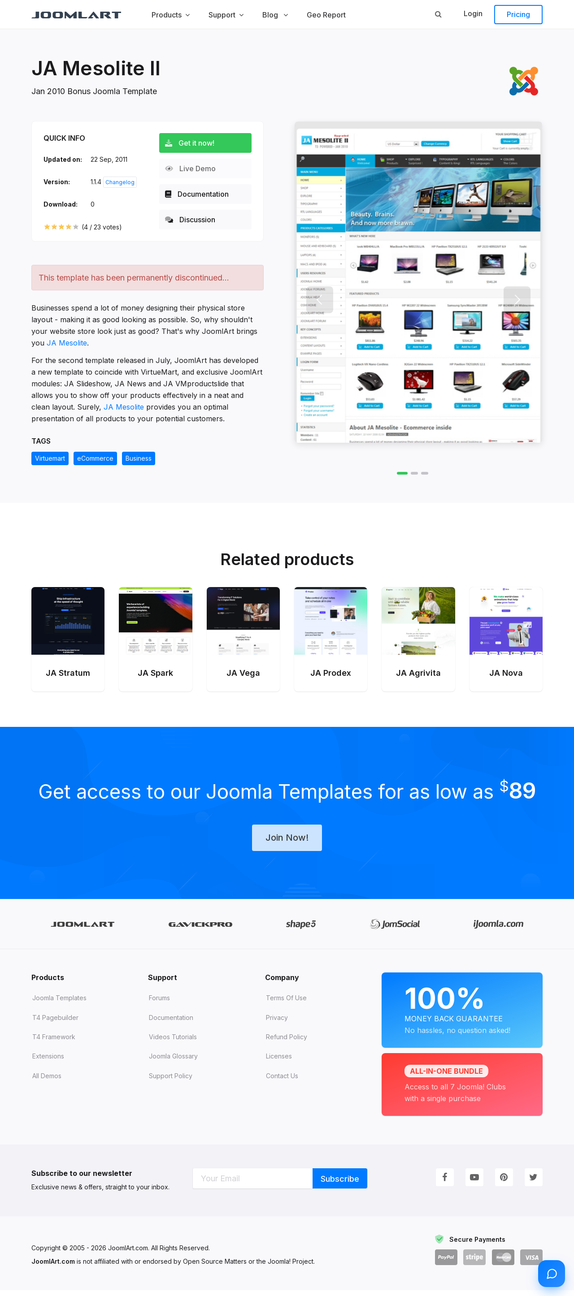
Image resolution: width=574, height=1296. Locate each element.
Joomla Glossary (173, 1062)
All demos (46, 1081)
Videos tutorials (173, 1042)
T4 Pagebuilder (55, 1023)
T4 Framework (53, 1042)
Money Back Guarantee (462, 1014)
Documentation (201, 194)
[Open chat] (551, 1273)
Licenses (279, 1062)
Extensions (48, 1062)
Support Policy (170, 1081)
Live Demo (194, 168)
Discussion (194, 219)
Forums (159, 1003)
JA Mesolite (67, 342)
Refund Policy (286, 1042)
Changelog (120, 182)
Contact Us (282, 1081)
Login (473, 13)
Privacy (277, 1023)
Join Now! (287, 843)
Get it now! (193, 142)
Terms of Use (286, 1003)
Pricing (518, 14)
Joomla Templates (59, 1003)
